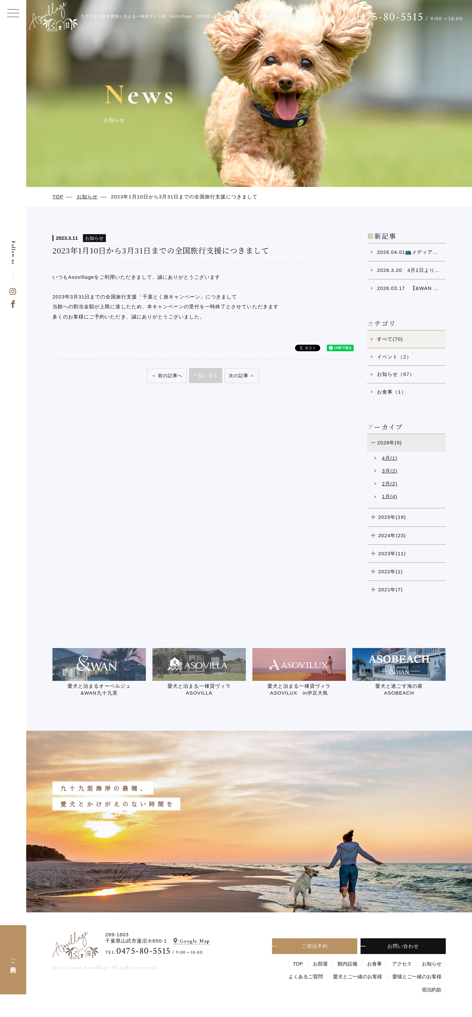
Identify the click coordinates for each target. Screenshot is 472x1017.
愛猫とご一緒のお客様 (417, 976)
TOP (298, 963)
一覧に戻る (205, 375)
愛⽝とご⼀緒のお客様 (357, 976)
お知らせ (432, 963)
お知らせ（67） (396, 374)
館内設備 (347, 963)
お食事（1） (391, 392)
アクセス (402, 963)
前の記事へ (170, 375)
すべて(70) (390, 339)
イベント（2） (394, 356)
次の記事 (238, 375)
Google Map (195, 941)
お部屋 (320, 963)
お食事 (374, 963)
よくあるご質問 (305, 976)
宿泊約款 (432, 989)
